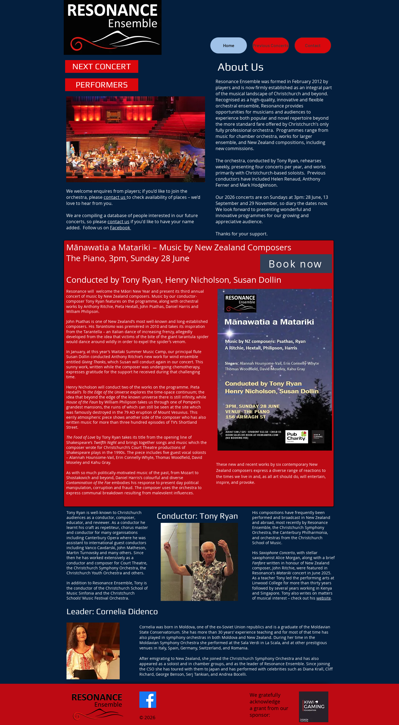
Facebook (120, 228)
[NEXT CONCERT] (101, 66)
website (323, 598)
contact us (115, 197)
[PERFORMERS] (101, 84)
